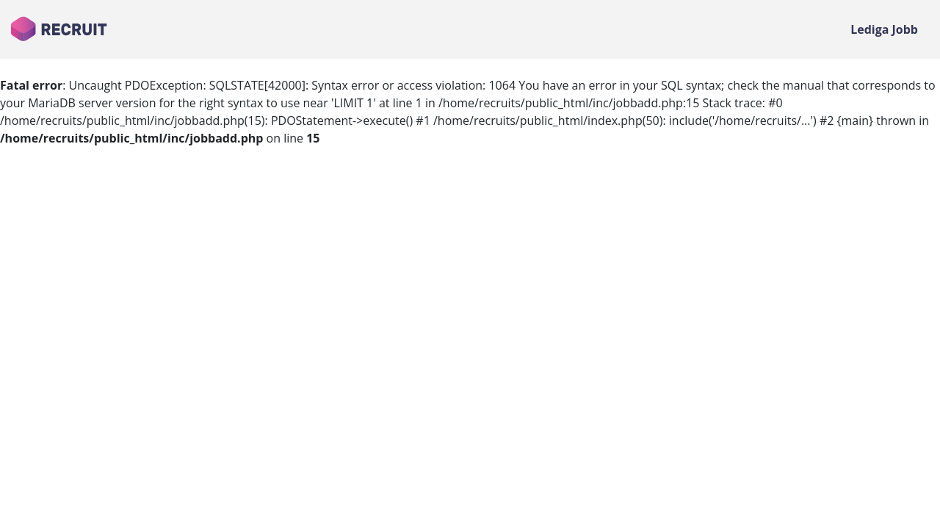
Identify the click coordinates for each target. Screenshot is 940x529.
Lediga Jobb (884, 29)
